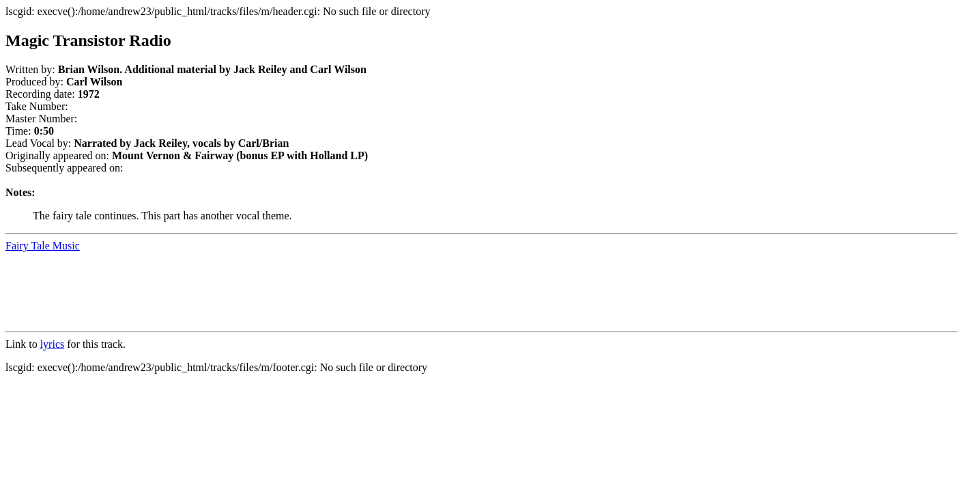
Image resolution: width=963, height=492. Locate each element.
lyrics (52, 344)
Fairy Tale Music (42, 245)
